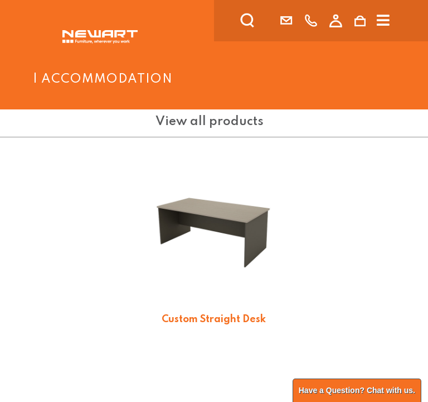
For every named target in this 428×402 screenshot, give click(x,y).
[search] (262, 20)
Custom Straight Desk (214, 319)
